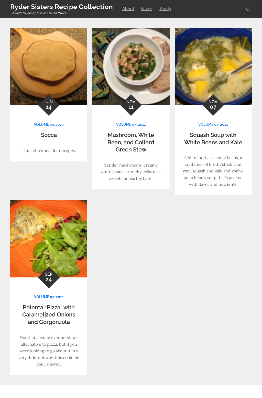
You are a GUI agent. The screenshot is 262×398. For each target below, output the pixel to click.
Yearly (165, 8)
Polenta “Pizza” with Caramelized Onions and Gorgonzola (48, 314)
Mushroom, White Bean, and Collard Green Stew (130, 142)
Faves (146, 8)
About (128, 8)
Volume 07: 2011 (131, 124)
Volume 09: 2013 (49, 124)
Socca (49, 135)
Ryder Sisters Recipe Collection (61, 6)
